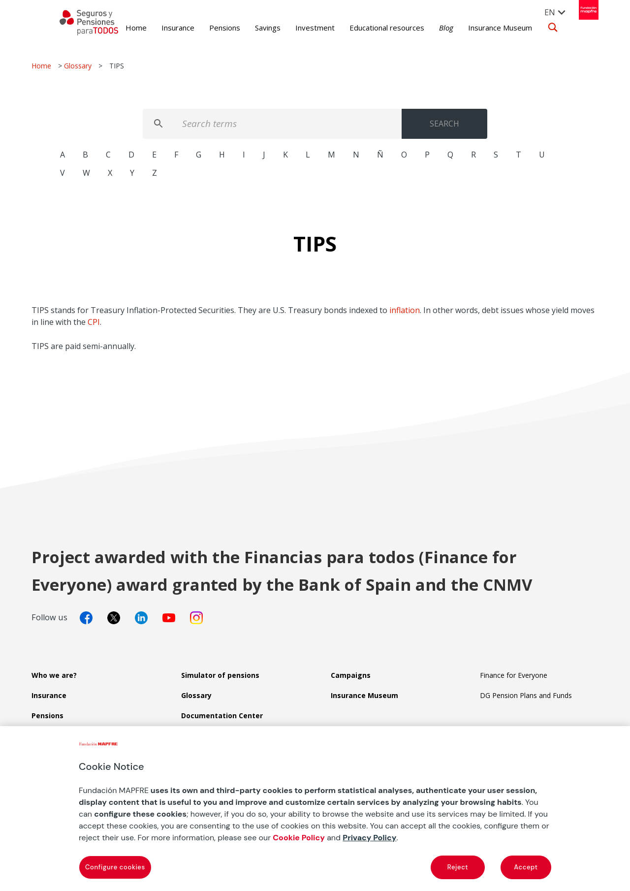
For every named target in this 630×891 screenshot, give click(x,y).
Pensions (210, 27)
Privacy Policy (369, 837)
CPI (94, 322)
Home (122, 27)
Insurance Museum (486, 27)
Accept (525, 867)
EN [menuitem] (544, 12)
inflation (404, 310)
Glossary (78, 65)
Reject (457, 867)
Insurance (164, 27)
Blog (432, 27)
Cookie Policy (299, 837)
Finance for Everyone (513, 675)
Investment (301, 27)
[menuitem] (550, 12)
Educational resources (373, 27)
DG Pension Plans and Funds (526, 695)
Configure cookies (115, 867)
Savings (254, 27)
